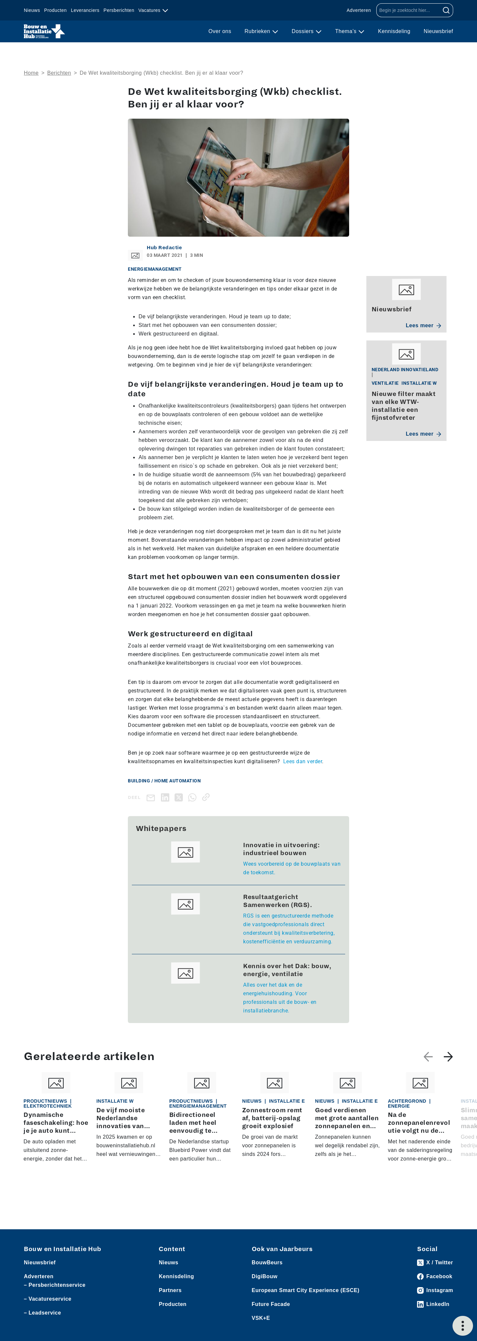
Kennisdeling (394, 31)
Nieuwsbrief (438, 31)
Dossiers (303, 31)
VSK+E (261, 1318)
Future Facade (271, 1304)
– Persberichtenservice (54, 1285)
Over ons (219, 31)
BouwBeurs (267, 1262)
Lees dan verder (302, 761)
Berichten (59, 73)
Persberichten (119, 10)
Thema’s (346, 31)
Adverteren (359, 10)
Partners (170, 1290)
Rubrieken (258, 31)
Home (31, 73)
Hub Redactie (164, 247)
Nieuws (32, 10)
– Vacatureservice (48, 1299)
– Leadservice (42, 1313)
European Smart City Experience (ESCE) (305, 1290)
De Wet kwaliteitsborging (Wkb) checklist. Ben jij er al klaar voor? (161, 73)
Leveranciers (85, 10)
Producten (55, 10)
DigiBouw (265, 1276)
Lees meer (423, 325)
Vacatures (150, 10)
